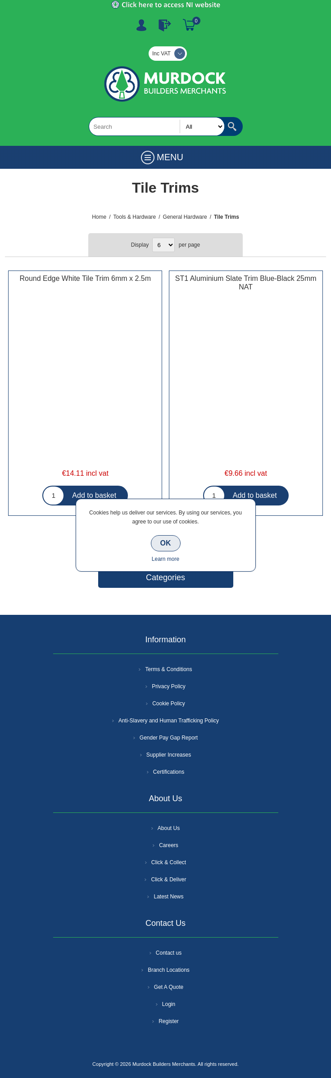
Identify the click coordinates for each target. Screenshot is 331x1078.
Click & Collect (168, 862)
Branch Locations (169, 970)
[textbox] (156, 126)
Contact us (168, 953)
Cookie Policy (168, 703)
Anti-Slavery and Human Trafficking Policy (168, 720)
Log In (165, 25)
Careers (168, 845)
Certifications (168, 772)
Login (168, 1004)
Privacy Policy (169, 686)
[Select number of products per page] (163, 245)
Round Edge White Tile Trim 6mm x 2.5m (85, 278)
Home (99, 217)
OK (165, 543)
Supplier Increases (168, 755)
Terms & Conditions (168, 669)
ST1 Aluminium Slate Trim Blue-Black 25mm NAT (246, 283)
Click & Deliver (168, 879)
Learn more (165, 559)
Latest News (168, 896)
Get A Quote (168, 987)
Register (141, 25)
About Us (169, 828)
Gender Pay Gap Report (169, 738)
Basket (189, 25)
